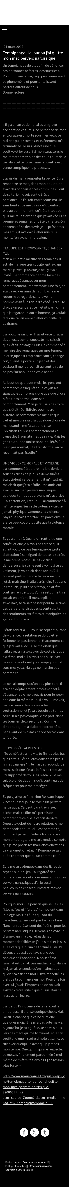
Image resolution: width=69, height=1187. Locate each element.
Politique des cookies (15, 1166)
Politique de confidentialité (36, 1162)
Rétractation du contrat (40, 1166)
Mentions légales (13, 1162)
